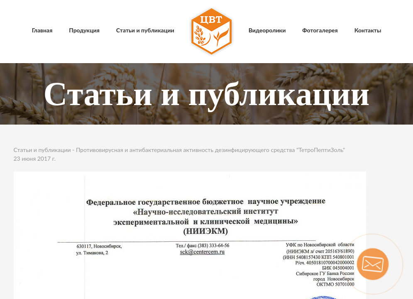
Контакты (367, 30)
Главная (42, 30)
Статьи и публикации (145, 30)
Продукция (84, 30)
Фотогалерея (319, 30)
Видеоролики (267, 30)
